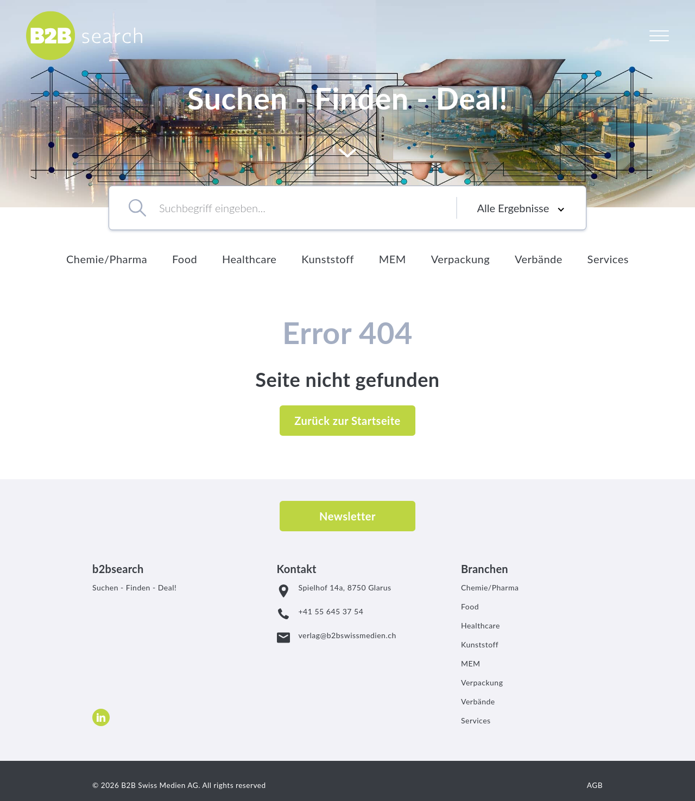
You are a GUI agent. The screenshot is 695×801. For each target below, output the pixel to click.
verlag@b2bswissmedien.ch (347, 635)
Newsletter (347, 516)
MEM (392, 258)
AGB (595, 785)
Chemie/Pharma (106, 258)
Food (184, 258)
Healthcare (249, 258)
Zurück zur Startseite (347, 420)
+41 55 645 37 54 (331, 611)
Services (608, 258)
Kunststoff (327, 258)
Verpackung (460, 258)
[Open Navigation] (659, 35)
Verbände (539, 258)
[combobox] (292, 208)
